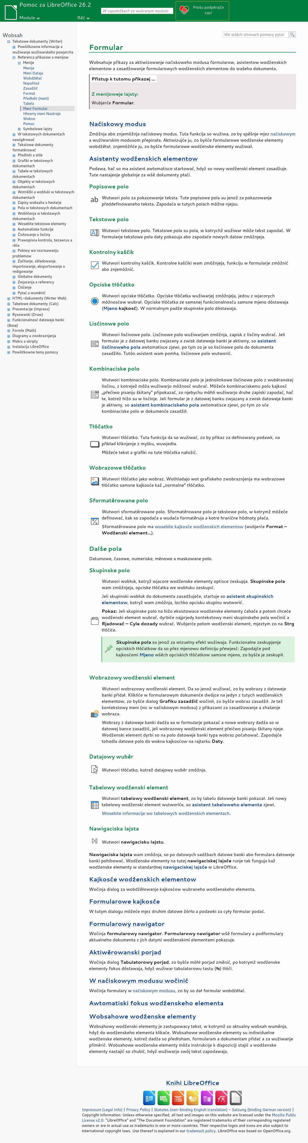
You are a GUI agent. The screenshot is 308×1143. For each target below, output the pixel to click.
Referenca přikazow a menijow (43, 57)
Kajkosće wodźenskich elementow (142, 879)
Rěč (81, 17)
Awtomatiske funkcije (35, 229)
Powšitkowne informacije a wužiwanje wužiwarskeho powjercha (43, 49)
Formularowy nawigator (127, 923)
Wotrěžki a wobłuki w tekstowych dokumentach (43, 194)
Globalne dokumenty (35, 276)
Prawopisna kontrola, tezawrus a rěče (42, 243)
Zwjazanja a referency (36, 282)
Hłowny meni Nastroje (42, 113)
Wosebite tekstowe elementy (42, 223)
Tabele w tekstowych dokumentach (33, 173)
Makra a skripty (25, 341)
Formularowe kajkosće (124, 901)
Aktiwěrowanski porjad (125, 952)
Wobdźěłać (32, 78)
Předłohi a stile (30, 155)
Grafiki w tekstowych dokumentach (33, 163)
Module (27, 17)
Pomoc (29, 123)
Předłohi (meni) (36, 98)
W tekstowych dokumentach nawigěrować (39, 137)
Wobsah (12, 35)
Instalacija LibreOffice (30, 346)
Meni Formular (35, 108)
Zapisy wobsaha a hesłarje (39, 202)
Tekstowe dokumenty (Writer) (37, 41)
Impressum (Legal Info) (102, 1109)
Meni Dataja (33, 73)
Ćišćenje (25, 287)
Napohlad (31, 83)
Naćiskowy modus (117, 124)
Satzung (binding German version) (261, 1109)
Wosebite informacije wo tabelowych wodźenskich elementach (165, 813)
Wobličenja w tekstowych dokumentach (36, 216)
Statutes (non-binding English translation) (190, 1109)
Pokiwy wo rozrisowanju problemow (35, 253)
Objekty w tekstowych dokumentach (34, 184)
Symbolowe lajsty (37, 128)
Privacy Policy (138, 1109)
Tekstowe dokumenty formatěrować (33, 147)
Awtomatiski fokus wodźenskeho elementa (156, 1003)
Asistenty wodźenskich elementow (143, 158)
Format (29, 93)
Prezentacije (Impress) (31, 309)
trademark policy (200, 1130)
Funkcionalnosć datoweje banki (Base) (35, 322)
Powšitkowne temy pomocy (35, 352)
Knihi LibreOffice (192, 1082)
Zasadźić (30, 88)
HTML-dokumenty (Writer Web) (39, 298)
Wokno (29, 118)
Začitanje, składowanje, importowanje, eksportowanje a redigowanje (39, 266)
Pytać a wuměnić (31, 292)
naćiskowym (282, 134)
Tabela (28, 103)
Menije (28, 62)
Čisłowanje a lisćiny (34, 234)
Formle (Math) (24, 330)
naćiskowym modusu (154, 990)
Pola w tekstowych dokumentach (45, 207)
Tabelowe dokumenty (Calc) (35, 303)
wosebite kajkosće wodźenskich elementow (199, 526)
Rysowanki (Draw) (27, 314)
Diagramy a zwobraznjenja (34, 335)
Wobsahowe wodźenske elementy (142, 1016)
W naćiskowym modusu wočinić (138, 980)
